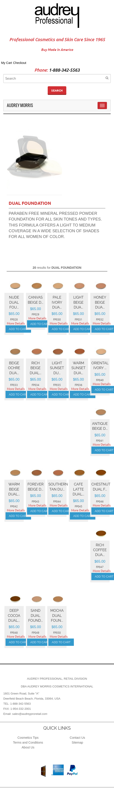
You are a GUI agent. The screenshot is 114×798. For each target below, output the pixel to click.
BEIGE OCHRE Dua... (14, 368)
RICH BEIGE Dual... (35, 368)
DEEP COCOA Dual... (14, 615)
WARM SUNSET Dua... (78, 368)
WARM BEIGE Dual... (14, 489)
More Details (16, 323)
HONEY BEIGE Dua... (100, 302)
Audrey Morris (20, 105)
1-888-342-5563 (64, 70)
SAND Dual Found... (35, 615)
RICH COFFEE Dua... (100, 550)
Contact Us (77, 737)
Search (57, 90)
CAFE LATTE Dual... (78, 489)
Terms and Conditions (28, 742)
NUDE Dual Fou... (14, 302)
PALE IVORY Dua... (57, 302)
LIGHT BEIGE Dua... (78, 302)
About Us (28, 747)
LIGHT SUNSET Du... (57, 368)
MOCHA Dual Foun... (57, 615)
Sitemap (77, 742)
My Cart (6, 63)
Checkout (19, 63)
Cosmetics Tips (28, 737)
